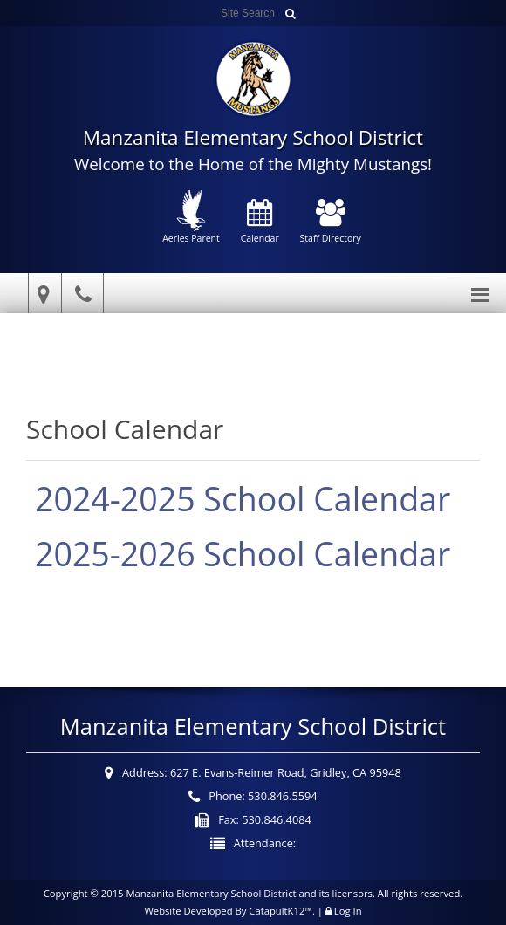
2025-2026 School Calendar (242, 553)
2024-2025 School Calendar (242, 498)
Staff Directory (330, 222)
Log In (348, 910)
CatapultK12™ (280, 910)
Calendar (260, 222)
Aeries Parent (191, 217)
